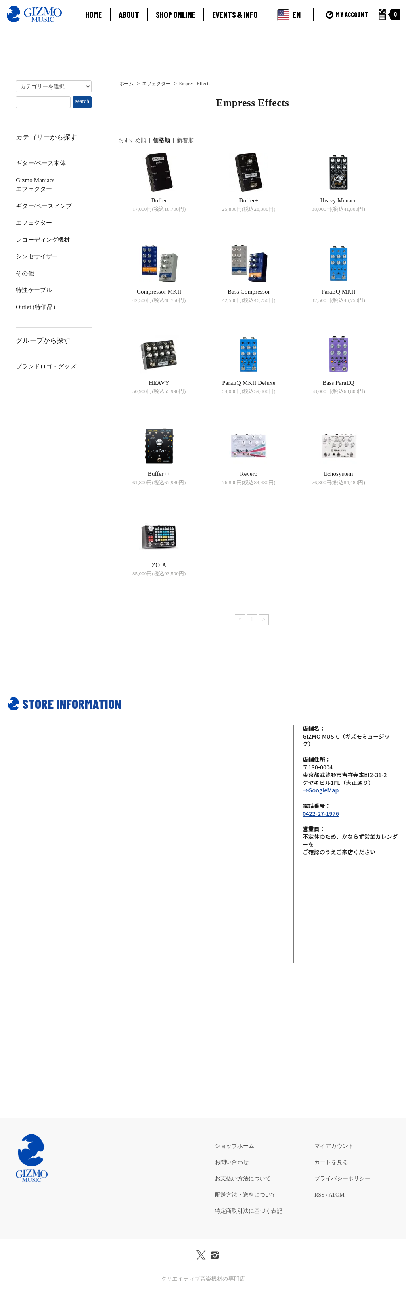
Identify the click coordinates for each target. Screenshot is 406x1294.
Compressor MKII (159, 291)
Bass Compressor (249, 291)
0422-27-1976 (321, 813)
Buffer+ (248, 200)
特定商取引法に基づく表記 (248, 1211)
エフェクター (156, 83)
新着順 (185, 140)
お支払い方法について (243, 1178)
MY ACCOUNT (347, 14)
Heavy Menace (338, 200)
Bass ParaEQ (338, 383)
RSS (319, 1195)
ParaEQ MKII (339, 291)
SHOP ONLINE (175, 14)
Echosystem (338, 474)
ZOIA (159, 565)
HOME (93, 14)
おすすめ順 (132, 140)
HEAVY (159, 383)
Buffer (159, 200)
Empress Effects (194, 83)
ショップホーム (234, 1146)
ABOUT (129, 14)
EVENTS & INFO (235, 14)
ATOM (337, 1195)
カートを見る (331, 1162)
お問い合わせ (232, 1162)
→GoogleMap (321, 790)
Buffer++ (159, 474)
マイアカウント (334, 1146)
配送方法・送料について (246, 1195)
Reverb (248, 474)
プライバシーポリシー (342, 1178)
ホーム (126, 83)
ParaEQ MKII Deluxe (248, 383)
